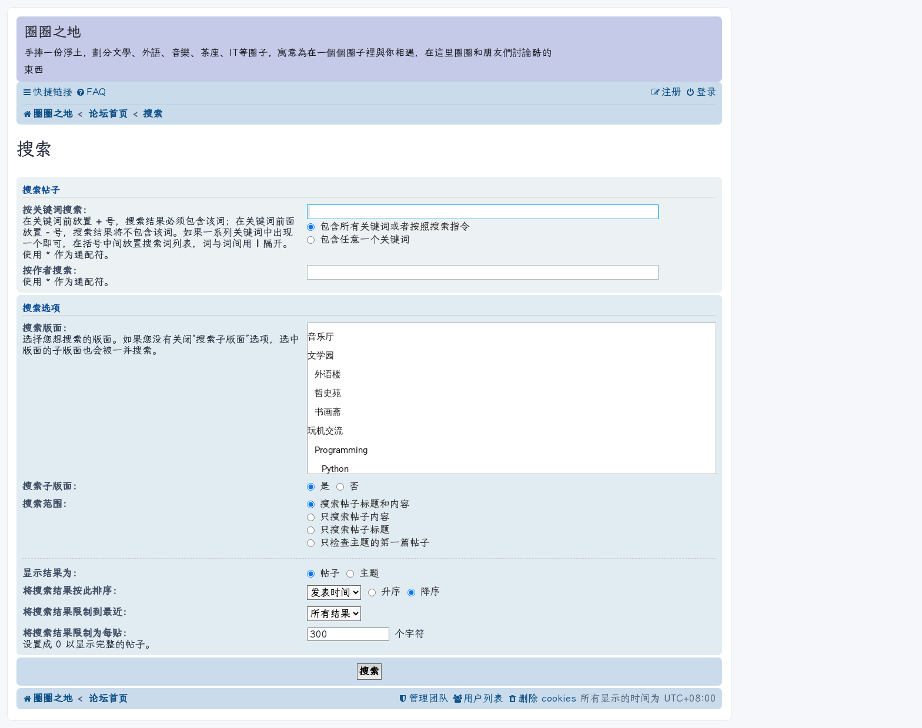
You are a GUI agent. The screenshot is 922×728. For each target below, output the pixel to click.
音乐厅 (507, 337)
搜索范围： (47, 503)
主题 (362, 573)
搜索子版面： (52, 486)
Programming (507, 450)
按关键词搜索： (57, 210)
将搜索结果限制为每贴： (77, 633)
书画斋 (507, 412)
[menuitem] (91, 92)
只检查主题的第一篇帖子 (368, 542)
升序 (384, 591)
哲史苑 (507, 393)
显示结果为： (52, 573)
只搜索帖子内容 (348, 516)
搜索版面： (47, 328)
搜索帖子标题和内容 (358, 503)
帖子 (323, 573)
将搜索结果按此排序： (72, 590)
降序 (423, 591)
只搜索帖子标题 (348, 529)
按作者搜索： (52, 270)
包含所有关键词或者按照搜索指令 (388, 226)
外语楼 (507, 374)
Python (507, 468)
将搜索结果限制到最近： (77, 612)
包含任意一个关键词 (358, 239)
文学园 (507, 356)
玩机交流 (507, 431)
